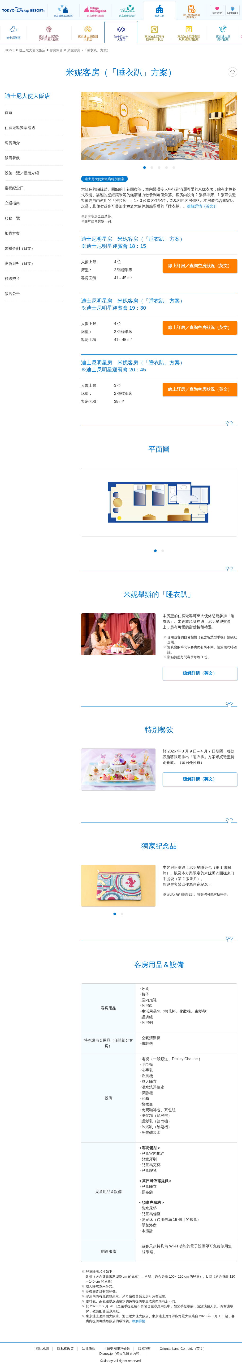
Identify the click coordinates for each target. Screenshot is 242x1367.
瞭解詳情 (138, 1321)
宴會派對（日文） (20, 264)
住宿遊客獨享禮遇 (20, 128)
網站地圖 (42, 1348)
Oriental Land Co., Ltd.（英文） (183, 1348)
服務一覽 (12, 218)
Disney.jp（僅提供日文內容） (121, 1353)
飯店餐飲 (12, 158)
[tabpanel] (159, 129)
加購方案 (12, 233)
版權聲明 (144, 1348)
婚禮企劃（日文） (20, 248)
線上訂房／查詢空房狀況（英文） (200, 265)
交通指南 (12, 203)
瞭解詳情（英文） (202, 206)
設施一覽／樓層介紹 (22, 173)
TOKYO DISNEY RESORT (23, 10)
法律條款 (88, 1348)
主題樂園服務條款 (117, 1348)
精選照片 (12, 279)
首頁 (8, 113)
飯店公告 (12, 294)
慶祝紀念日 (14, 188)
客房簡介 (12, 143)
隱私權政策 (65, 1348)
